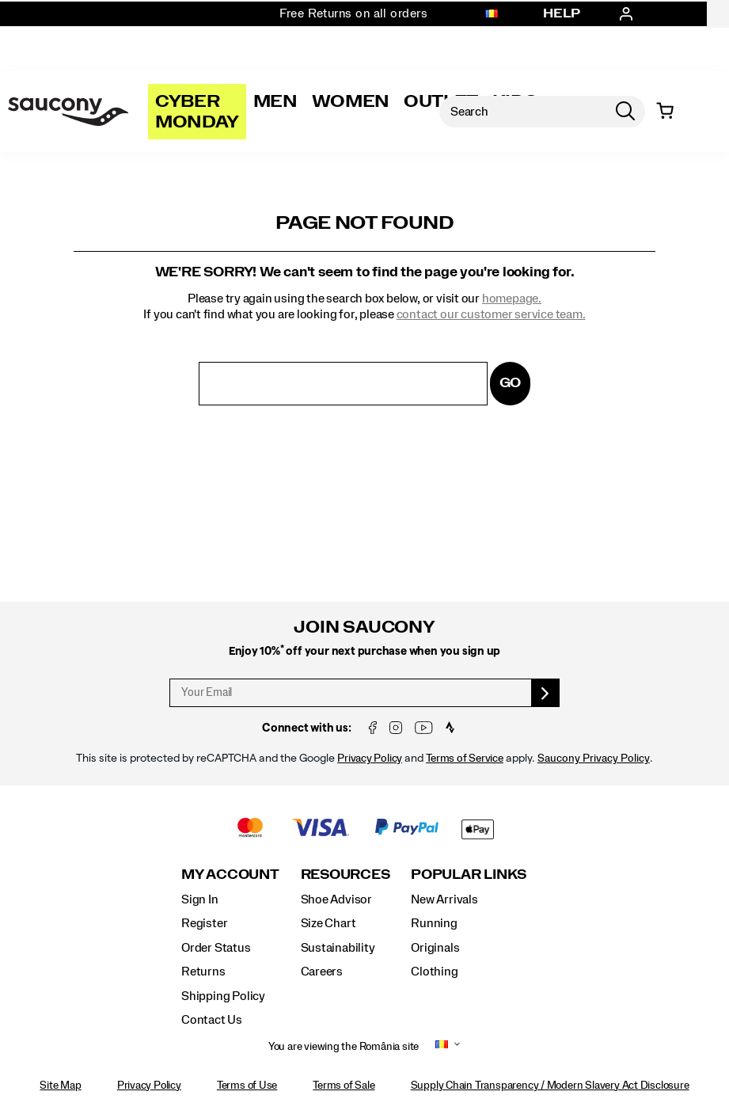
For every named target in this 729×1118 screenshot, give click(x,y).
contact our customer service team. (491, 314)
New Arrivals (444, 899)
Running (434, 923)
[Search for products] (522, 111)
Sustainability (338, 947)
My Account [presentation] (230, 874)
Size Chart (328, 923)
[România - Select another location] (491, 14)
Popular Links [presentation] (468, 874)
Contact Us (211, 1019)
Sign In (199, 899)
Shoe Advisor (336, 899)
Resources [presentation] (345, 874)
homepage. (511, 298)
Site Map (60, 1085)
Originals (435, 947)
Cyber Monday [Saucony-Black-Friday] (197, 112)
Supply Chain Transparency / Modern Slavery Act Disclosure (550, 1085)
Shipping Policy (223, 996)
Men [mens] (275, 101)
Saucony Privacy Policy (593, 758)
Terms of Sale (343, 1085)
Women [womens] (350, 101)
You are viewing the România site (343, 1046)
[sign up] (546, 693)
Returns (203, 971)
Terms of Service (464, 758)
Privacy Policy (369, 758)
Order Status (215, 947)
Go (510, 383)
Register (204, 923)
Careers (322, 971)
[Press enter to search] (625, 111)
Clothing (434, 971)
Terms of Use (247, 1085)
